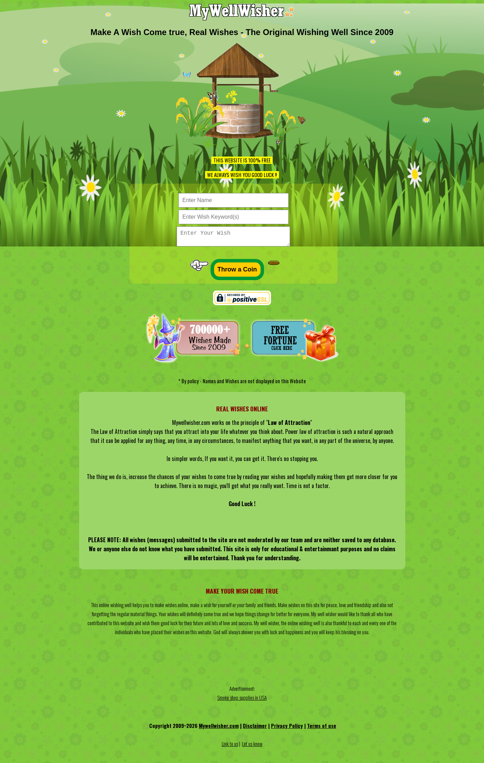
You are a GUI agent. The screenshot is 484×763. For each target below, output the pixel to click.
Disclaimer (255, 728)
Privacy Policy (287, 728)
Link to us (230, 746)
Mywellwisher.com (219, 728)
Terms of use (321, 728)
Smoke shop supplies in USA (242, 700)
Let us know (252, 746)
